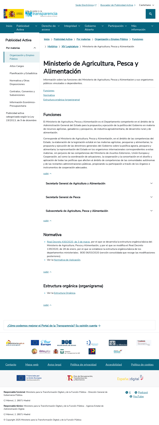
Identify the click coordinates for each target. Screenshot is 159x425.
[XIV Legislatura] (70, 46)
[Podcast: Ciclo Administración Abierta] (141, 392)
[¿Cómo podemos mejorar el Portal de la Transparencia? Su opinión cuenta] (79, 326)
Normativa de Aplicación (67, 260)
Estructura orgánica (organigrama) (61, 99)
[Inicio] (47, 39)
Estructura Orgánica (64, 293)
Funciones (48, 90)
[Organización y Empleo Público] (111, 39)
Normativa (49, 95)
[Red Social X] (128, 392)
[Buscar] (150, 14)
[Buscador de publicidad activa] (118, 5)
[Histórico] (52, 46)
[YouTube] (136, 396)
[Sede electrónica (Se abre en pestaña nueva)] (86, 5)
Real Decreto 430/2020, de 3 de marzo (68, 241)
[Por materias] (83, 39)
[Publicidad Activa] (63, 39)
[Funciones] (137, 39)
